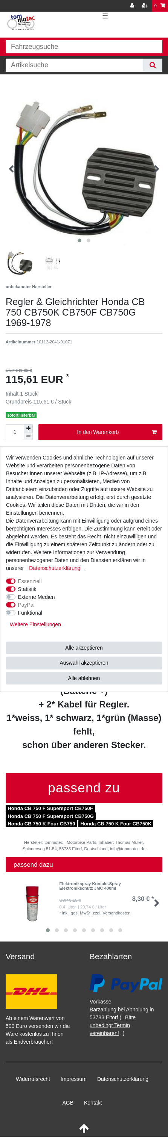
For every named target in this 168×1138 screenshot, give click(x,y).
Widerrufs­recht (33, 1079)
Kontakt (93, 1103)
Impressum (74, 1079)
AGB (68, 1103)
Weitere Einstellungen (35, 624)
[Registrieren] (145, 6)
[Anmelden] (133, 6)
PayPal (26, 604)
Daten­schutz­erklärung (122, 1079)
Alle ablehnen (84, 678)
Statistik (27, 589)
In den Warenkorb (117, 432)
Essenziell (30, 581)
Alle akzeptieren (84, 647)
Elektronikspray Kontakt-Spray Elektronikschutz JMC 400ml (90, 885)
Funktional (30, 612)
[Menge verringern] (28, 436)
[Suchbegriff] (74, 65)
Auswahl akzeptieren (84, 663)
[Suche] (152, 65)
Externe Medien (36, 597)
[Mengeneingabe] (15, 432)
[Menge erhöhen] (28, 428)
